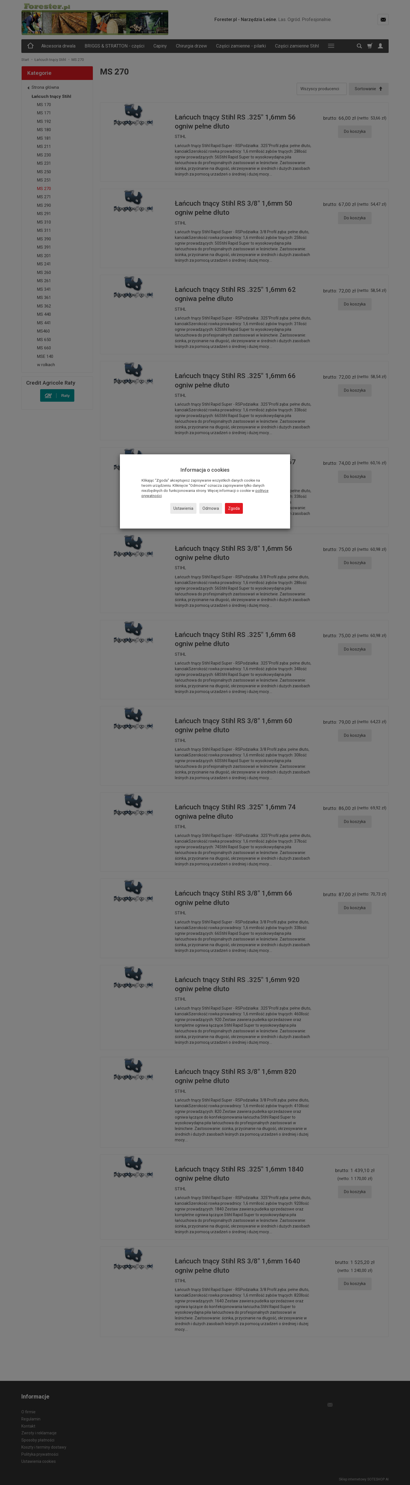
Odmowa (210, 508)
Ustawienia (183, 508)
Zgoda (234, 508)
